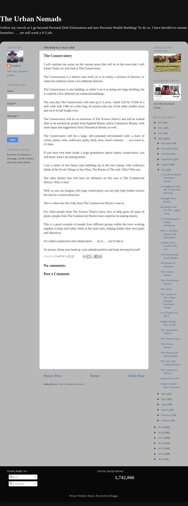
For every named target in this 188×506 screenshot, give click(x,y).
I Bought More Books (169, 200)
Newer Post (52, 376)
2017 (161, 437)
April (164, 404)
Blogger (113, 495)
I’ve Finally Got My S (169, 314)
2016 (161, 443)
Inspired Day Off (170, 378)
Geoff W (16, 65)
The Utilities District (167, 273)
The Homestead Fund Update (169, 256)
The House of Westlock (168, 265)
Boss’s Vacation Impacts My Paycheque (169, 234)
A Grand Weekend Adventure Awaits (171, 177)
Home (94, 376)
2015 (161, 448)
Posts (14, 476)
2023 (161, 122)
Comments (17, 483)
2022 (161, 127)
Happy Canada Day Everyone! (170, 385)
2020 (161, 138)
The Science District (167, 345)
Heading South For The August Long (171, 210)
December (167, 143)
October (166, 153)
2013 (161, 459)
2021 (161, 133)
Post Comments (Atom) (71, 384)
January (165, 420)
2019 (161, 427)
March (165, 409)
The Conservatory (170, 338)
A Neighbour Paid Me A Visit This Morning (171, 189)
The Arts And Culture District (171, 363)
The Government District (170, 282)
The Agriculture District (169, 331)
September (167, 159)
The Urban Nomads (30, 19)
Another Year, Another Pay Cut (169, 246)
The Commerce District (169, 371)
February (166, 415)
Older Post (136, 376)
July (163, 169)
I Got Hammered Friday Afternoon (170, 222)
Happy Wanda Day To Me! (169, 323)
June (164, 393)
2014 (161, 453)
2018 (161, 432)
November (167, 148)
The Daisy (166, 289)
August (165, 164)
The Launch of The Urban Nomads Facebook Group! (168, 301)
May (164, 399)
